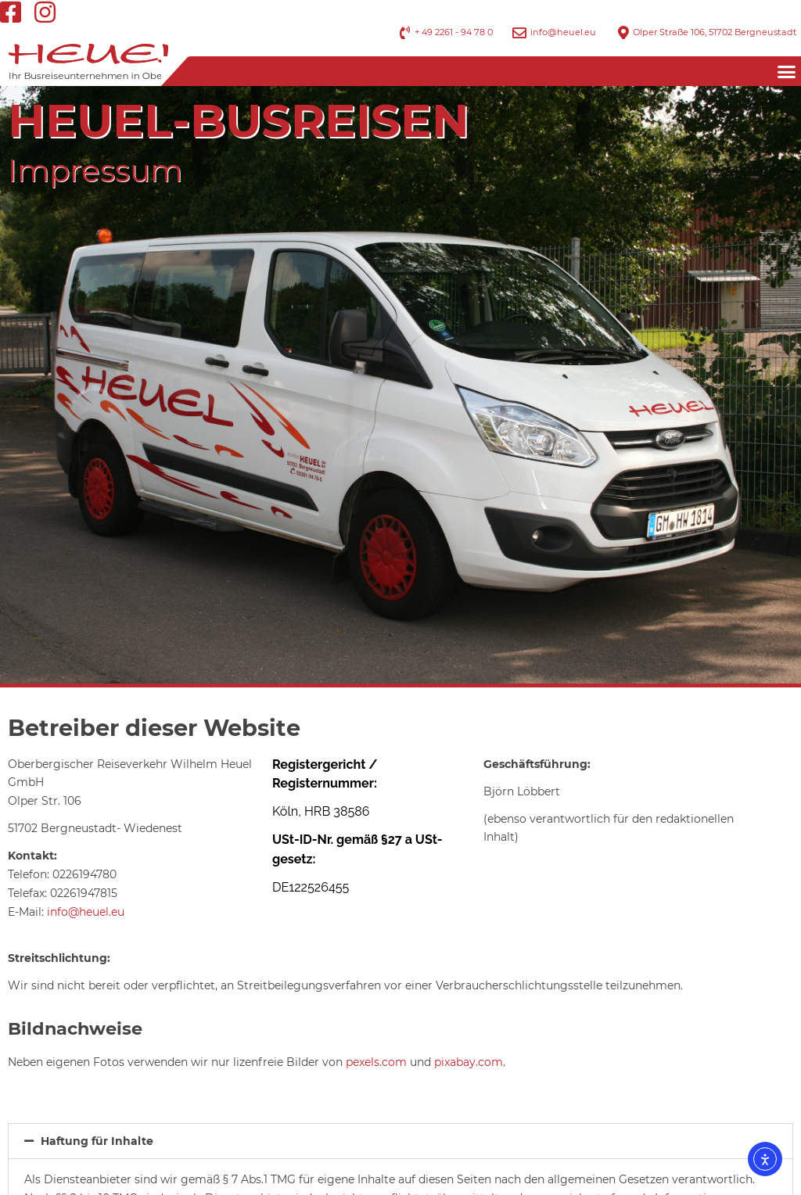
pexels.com (376, 1062)
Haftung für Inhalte (97, 1141)
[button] (786, 71)
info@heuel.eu (85, 912)
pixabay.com (468, 1062)
